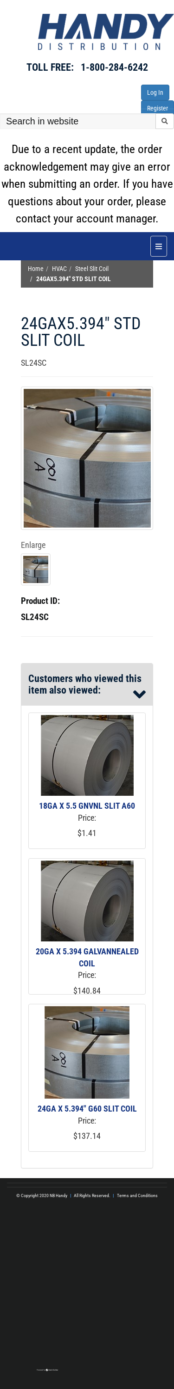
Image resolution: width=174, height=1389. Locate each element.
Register (157, 108)
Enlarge (33, 545)
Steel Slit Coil (92, 269)
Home (36, 269)
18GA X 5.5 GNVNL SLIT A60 (87, 806)
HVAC (59, 269)
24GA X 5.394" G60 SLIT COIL (87, 1108)
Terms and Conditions (137, 1195)
